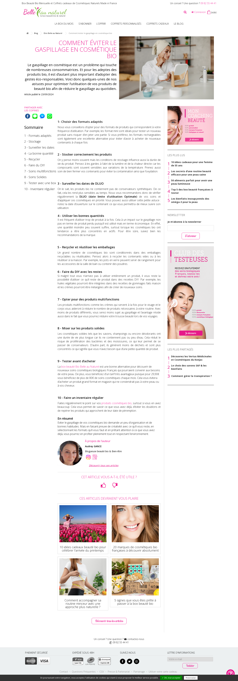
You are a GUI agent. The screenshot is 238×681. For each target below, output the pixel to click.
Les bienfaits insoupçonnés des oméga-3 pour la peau (190, 200)
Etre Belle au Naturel (53, 33)
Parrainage (139, 671)
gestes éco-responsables (44, 79)
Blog (36, 33)
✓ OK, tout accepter (171, 677)
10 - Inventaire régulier (39, 189)
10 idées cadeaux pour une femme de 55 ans (192, 164)
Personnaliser (191, 678)
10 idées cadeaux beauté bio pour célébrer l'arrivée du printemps (83, 548)
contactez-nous (135, 639)
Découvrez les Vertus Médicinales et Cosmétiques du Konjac (191, 358)
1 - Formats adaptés (37, 136)
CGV (101, 671)
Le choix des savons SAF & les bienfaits (189, 367)
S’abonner (85, 23)
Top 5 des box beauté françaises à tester (192, 191)
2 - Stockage (32, 141)
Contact (64, 671)
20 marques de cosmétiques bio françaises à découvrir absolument (135, 548)
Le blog (178, 23)
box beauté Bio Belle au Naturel (80, 366)
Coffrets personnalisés (126, 23)
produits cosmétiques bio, (116, 403)
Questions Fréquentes (84, 671)
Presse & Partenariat (119, 671)
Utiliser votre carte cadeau (163, 671)
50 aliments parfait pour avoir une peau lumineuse (191, 182)
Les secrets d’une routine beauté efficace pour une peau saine (191, 173)
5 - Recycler (32, 159)
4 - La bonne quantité (38, 153)
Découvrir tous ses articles (103, 465)
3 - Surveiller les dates (39, 147)
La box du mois (64, 23)
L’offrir (101, 23)
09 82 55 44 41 (208, 3)
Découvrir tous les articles (109, 621)
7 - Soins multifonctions (40, 171)
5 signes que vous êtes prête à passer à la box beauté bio (135, 602)
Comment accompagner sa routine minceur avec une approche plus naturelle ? (83, 603)
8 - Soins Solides (35, 177)
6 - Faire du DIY (34, 165)
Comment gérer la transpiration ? (191, 376)
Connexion (199, 12)
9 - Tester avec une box (40, 183)
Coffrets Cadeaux (157, 23)
